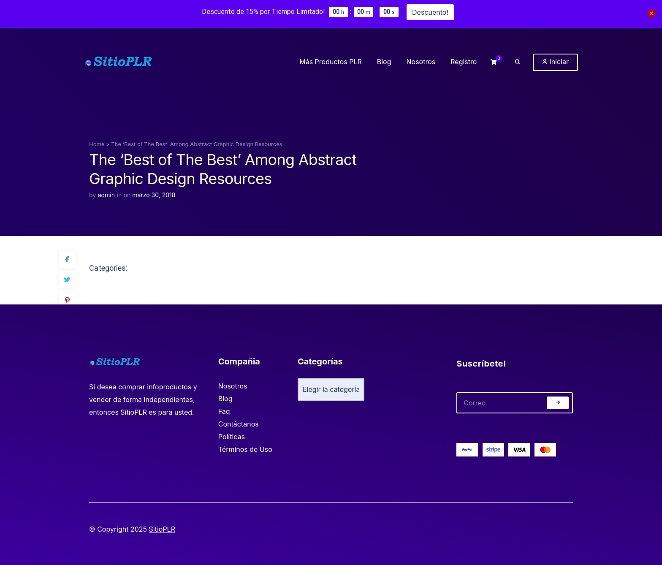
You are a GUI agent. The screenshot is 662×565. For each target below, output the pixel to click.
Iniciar (555, 61)
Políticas (231, 436)
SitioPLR (162, 529)
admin (106, 194)
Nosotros (232, 386)
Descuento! (430, 12)
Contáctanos (238, 424)
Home (96, 144)
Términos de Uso (245, 449)
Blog (225, 398)
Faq (224, 411)
